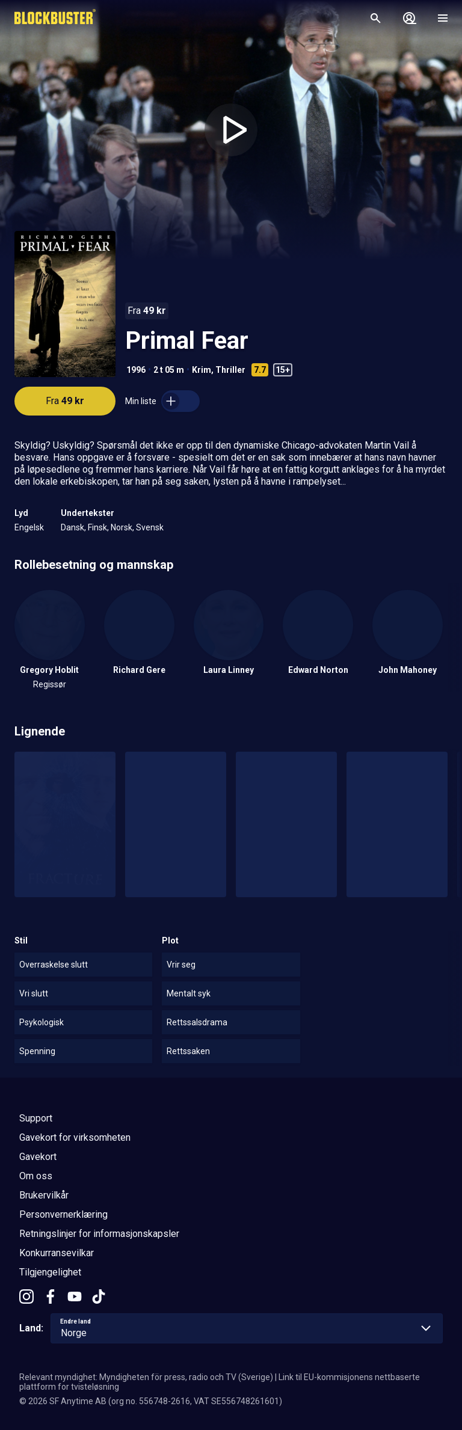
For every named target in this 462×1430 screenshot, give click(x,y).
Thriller (230, 370)
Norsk (121, 527)
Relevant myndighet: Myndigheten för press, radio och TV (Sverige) (146, 1377)
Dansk (72, 527)
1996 (136, 370)
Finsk (97, 527)
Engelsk (29, 527)
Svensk (150, 527)
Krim (201, 370)
